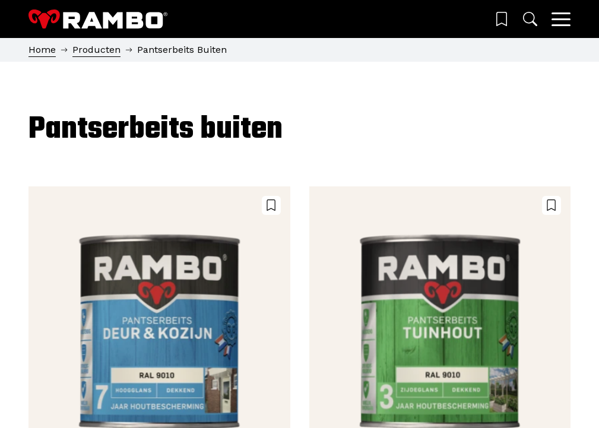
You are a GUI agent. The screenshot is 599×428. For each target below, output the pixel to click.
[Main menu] (561, 18)
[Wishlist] (502, 19)
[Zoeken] (530, 19)
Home (42, 49)
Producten (96, 49)
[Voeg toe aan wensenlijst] (271, 205)
